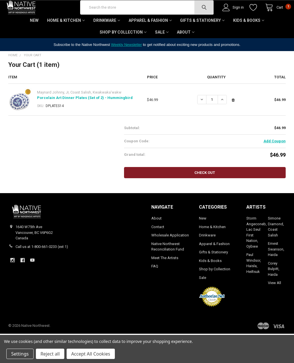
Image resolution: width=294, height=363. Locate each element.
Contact (157, 244)
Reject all (50, 354)
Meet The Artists (164, 275)
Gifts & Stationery (202, 37)
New (34, 37)
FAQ (154, 283)
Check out (204, 189)
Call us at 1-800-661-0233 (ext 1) (42, 263)
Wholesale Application (170, 252)
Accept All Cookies (90, 354)
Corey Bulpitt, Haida (273, 286)
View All (274, 300)
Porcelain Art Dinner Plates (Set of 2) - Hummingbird (85, 114)
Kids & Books (248, 37)
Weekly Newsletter (126, 61)
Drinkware (106, 37)
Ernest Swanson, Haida (276, 266)
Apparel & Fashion (150, 37)
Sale (162, 49)
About (185, 49)
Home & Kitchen (66, 37)
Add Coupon (275, 158)
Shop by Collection (123, 49)
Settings (20, 354)
